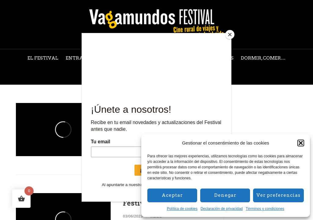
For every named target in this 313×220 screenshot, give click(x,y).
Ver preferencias (278, 195)
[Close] (229, 34)
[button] (301, 143)
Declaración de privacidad (222, 209)
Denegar (225, 195)
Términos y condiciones (265, 209)
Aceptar (172, 195)
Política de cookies (182, 209)
